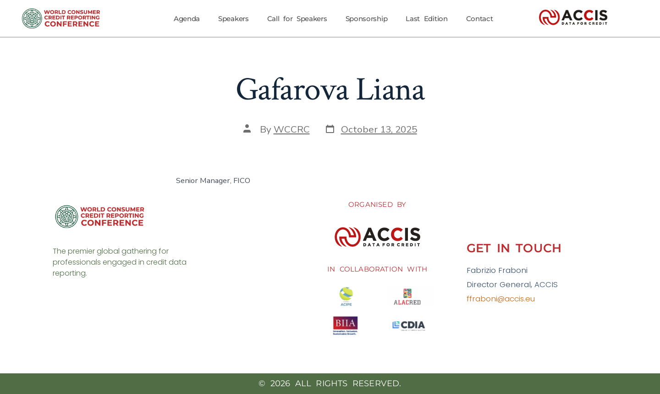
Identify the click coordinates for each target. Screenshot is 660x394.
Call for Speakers (297, 18)
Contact (479, 18)
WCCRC (292, 129)
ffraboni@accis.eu (501, 298)
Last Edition (426, 18)
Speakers (233, 18)
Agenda (187, 18)
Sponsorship (367, 18)
